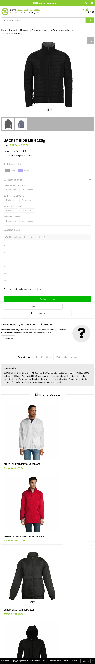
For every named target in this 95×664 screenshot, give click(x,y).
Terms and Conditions (11, 599)
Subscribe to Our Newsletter (13, 607)
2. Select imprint (13, 179)
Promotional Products (19, 30)
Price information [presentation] (66, 350)
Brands (4, 587)
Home (4, 30)
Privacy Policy (7, 591)
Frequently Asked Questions (61, 546)
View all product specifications (18, 155)
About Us (53, 587)
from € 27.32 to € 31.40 (61, 445)
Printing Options (56, 558)
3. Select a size (12, 229)
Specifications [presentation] (43, 350)
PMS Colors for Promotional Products (65, 562)
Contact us (8, 331)
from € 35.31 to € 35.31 (61, 503)
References (54, 595)
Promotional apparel (41, 30)
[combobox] (43, 20)
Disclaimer (6, 595)
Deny (92, 661)
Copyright (5, 603)
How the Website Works (59, 554)
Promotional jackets (62, 30)
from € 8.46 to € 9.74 (13, 445)
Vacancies (53, 591)
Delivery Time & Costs (58, 550)
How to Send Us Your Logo (60, 566)
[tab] (24, 350)
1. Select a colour (13, 164)
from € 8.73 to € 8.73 (13, 503)
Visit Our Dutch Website (59, 599)
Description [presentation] (24, 350)
